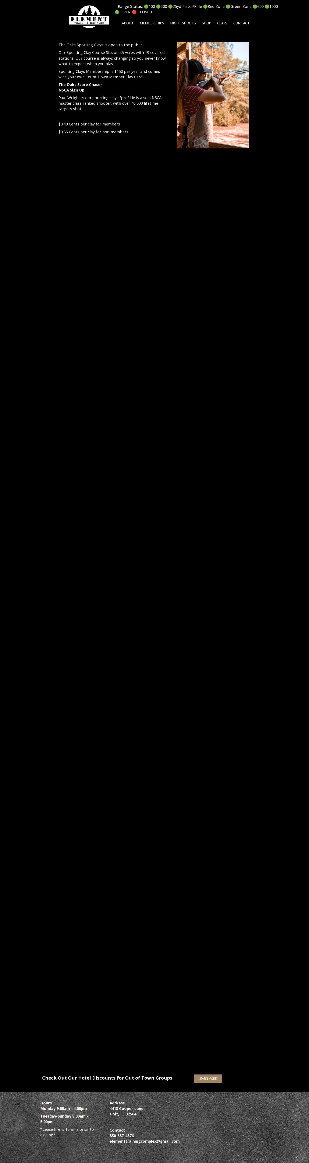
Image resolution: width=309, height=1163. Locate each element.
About (128, 23)
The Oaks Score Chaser (80, 84)
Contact (241, 23)
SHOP (206, 23)
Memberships (152, 23)
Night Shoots (183, 23)
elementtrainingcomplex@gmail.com (145, 1141)
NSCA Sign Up (71, 90)
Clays (222, 23)
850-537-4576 (122, 1135)
